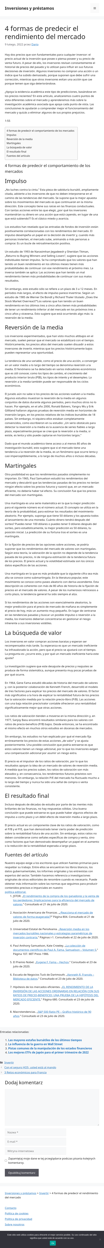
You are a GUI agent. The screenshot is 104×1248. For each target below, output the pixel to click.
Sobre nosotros (14, 1224)
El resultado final (16, 151)
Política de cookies (16, 1213)
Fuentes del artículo (18, 155)
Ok (52, 1243)
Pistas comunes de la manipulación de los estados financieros (50, 1048)
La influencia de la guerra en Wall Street (35, 1044)
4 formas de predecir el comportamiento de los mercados (40, 130)
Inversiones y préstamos (29, 8)
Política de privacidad (18, 1219)
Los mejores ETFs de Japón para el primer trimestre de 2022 (48, 1052)
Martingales (14, 143)
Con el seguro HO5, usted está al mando (30, 1067)
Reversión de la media (20, 139)
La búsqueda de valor (19, 147)
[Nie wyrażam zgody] (100, 1239)
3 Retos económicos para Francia (25, 1072)
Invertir (9, 1062)
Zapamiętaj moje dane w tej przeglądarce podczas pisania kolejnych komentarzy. (51, 1161)
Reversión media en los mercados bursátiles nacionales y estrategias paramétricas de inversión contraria (52, 933)
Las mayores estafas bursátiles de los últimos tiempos (45, 1040)
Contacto (10, 1208)
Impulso (11, 135)
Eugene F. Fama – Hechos (52, 962)
